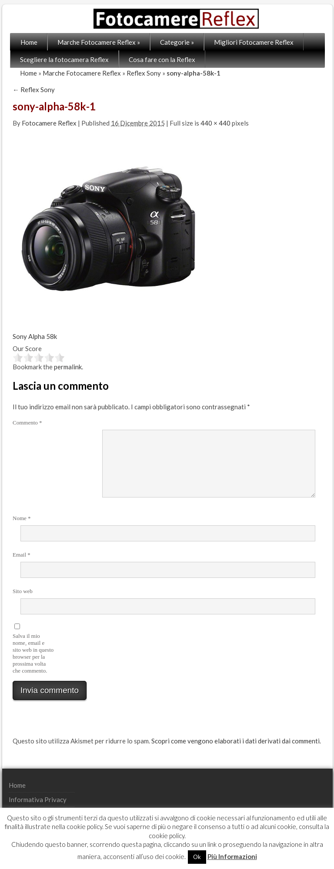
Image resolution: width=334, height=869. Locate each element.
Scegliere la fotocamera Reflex (64, 59)
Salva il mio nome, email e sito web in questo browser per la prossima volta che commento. (33, 653)
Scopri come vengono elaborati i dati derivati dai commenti (235, 741)
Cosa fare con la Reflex (162, 59)
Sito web (23, 591)
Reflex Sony (144, 73)
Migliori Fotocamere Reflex (254, 42)
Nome (22, 518)
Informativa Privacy (38, 799)
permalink (68, 367)
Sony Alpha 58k (35, 336)
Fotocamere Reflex (49, 123)
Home (28, 42)
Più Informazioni (232, 856)
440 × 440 (215, 123)
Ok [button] (197, 856)
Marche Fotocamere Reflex (98, 42)
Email (21, 554)
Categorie (177, 42)
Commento (27, 422)
